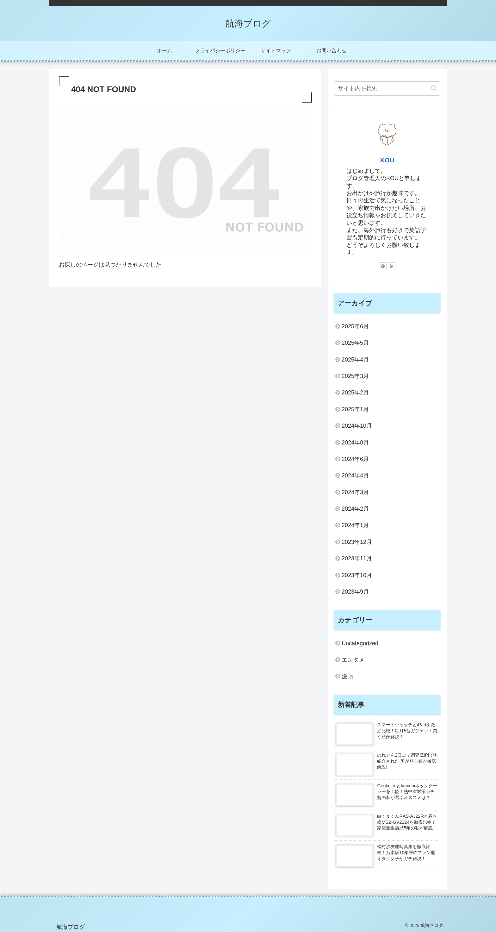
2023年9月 (355, 592)
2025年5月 (355, 343)
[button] (433, 88)
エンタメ (353, 660)
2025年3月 (355, 376)
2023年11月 (357, 558)
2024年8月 (355, 442)
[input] (387, 88)
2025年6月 (355, 326)
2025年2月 (355, 392)
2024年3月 (355, 492)
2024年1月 (355, 525)
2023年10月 (357, 575)
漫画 (347, 676)
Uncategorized (360, 643)
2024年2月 (355, 509)
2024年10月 (357, 426)
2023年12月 (357, 542)
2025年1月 (355, 409)
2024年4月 (355, 475)
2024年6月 (355, 459)
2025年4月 (355, 359)
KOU (387, 160)
